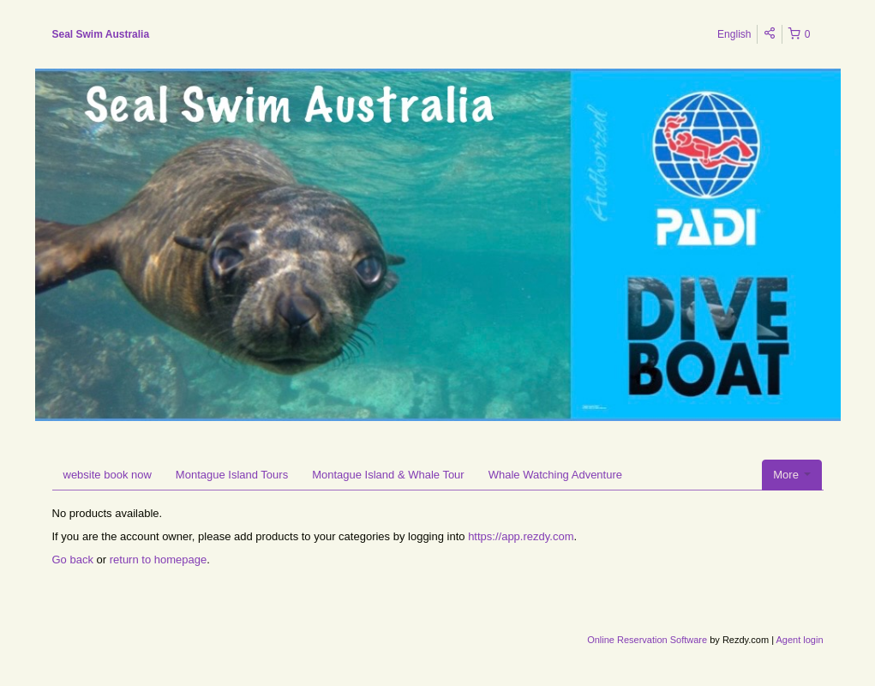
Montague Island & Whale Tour (388, 474)
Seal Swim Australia (101, 34)
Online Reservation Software (647, 640)
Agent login (799, 640)
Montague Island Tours (232, 474)
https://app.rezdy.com (520, 536)
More (791, 474)
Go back (72, 559)
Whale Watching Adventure (555, 474)
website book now (107, 474)
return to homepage (158, 559)
